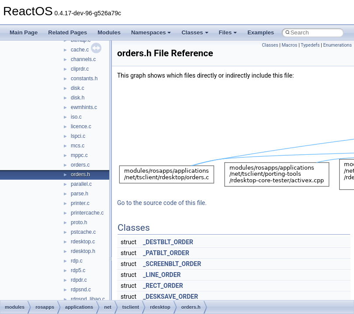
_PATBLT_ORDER (166, 252)
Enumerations (337, 45)
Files (228, 32)
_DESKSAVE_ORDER (170, 296)
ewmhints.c (84, 107)
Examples (260, 32)
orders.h (80, 174)
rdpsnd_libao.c (88, 299)
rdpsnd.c (81, 290)
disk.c (77, 88)
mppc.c (79, 155)
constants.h (84, 78)
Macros (290, 45)
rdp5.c (78, 270)
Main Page (24, 32)
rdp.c (77, 261)
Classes (194, 32)
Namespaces (151, 32)
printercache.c (87, 213)
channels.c (83, 59)
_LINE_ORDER (161, 274)
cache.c (80, 50)
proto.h (79, 222)
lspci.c (78, 136)
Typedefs (310, 45)
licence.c (81, 126)
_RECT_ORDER (163, 285)
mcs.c (77, 146)
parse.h (79, 194)
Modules (109, 32)
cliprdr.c (80, 69)
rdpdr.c (79, 280)
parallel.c (81, 184)
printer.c (80, 203)
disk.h (77, 98)
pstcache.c (83, 232)
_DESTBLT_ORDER (168, 242)
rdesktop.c (83, 242)
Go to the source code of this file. (162, 202)
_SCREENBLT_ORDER (172, 263)
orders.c (80, 165)
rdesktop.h (83, 251)
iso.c (76, 117)
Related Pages (67, 32)
